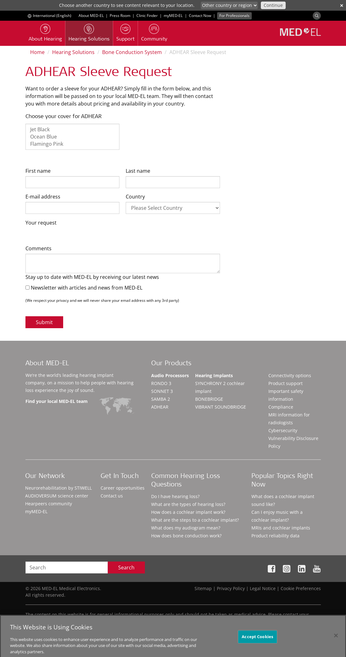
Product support (285, 383)
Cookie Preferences (301, 588)
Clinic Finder (147, 15)
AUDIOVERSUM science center (56, 496)
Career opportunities (123, 488)
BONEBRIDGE (209, 399)
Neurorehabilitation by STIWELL (58, 488)
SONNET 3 (162, 391)
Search (126, 567)
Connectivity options (289, 375)
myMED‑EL (173, 15)
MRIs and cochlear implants (280, 528)
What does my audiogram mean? (185, 528)
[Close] (336, 639)
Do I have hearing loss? (175, 496)
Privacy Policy (231, 588)
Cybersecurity (282, 430)
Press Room (120, 15)
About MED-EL (91, 15)
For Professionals (234, 15)
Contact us (112, 496)
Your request (41, 222)
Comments (38, 248)
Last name (138, 170)
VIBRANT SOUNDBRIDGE (220, 407)
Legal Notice (263, 588)
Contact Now (200, 15)
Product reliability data (275, 536)
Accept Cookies (257, 640)
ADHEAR (159, 407)
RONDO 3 (161, 383)
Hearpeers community (48, 504)
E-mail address (42, 196)
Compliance (280, 407)
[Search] (317, 16)
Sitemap (203, 588)
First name (38, 170)
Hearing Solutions (73, 52)
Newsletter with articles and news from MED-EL (83, 287)
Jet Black (73, 129)
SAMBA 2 (160, 399)
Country (135, 196)
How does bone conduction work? (186, 536)
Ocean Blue (73, 136)
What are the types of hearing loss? (188, 504)
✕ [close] (341, 5)
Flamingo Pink (73, 144)
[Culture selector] (229, 5)
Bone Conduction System (132, 52)
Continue (273, 5)
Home (37, 52)
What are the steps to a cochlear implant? (195, 520)
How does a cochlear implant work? (188, 512)
